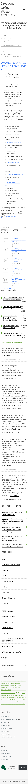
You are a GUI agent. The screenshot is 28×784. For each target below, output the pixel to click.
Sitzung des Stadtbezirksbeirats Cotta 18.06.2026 (18, 250)
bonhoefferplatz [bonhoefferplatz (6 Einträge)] (11, 681)
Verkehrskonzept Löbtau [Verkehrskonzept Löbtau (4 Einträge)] (20, 699)
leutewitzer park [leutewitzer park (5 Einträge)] (11, 693)
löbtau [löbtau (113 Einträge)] (18, 692)
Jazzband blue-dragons (14, 142)
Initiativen (5, 576)
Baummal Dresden (8, 617)
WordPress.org (5, 759)
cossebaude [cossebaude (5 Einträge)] (7, 683)
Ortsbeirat (5, 592)
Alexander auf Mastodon (11, 343)
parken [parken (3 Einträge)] (18, 695)
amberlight (5, 512)
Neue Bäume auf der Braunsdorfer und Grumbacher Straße (10, 318)
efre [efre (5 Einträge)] (19, 683)
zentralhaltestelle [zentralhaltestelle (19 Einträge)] (19, 704)
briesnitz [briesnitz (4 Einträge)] (24, 681)
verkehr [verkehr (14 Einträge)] (12, 699)
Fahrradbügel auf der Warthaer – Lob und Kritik (12, 334)
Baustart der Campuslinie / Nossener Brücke (12, 308)
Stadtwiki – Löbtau (8, 646)
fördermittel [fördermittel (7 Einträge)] (4, 687)
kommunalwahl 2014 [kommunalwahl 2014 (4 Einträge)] (15, 690)
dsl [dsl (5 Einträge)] (15, 683)
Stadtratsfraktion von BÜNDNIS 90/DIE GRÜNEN (13, 640)
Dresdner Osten (7, 622)
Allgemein (5, 559)
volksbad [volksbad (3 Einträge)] (9, 701)
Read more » (6, 355)
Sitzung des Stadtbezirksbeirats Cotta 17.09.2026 (18, 270)
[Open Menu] (24, 9)
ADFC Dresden (7, 611)
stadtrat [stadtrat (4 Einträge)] (2, 699)
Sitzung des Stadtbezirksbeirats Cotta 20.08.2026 (18, 260)
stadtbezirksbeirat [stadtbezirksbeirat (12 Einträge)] (20, 697)
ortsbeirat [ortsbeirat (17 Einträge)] (10, 695)
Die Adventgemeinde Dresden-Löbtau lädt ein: (13, 66)
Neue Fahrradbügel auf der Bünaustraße (11, 327)
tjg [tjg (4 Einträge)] (9, 699)
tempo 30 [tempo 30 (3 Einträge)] (6, 699)
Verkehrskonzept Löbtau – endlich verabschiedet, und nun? (13, 521)
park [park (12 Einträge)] (15, 695)
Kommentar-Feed (6, 756)
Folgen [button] (23, 767)
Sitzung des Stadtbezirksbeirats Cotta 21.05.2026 (18, 240)
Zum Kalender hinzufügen (11, 45)
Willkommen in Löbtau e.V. (11, 652)
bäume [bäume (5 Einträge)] (2, 683)
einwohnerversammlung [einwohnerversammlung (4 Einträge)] (6, 685)
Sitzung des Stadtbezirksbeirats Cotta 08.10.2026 (18, 280)
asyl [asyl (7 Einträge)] (2, 681)
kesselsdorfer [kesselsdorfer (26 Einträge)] (6, 690)
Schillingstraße (7, 54)
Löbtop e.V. (6, 633)
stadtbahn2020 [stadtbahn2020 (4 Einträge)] (12, 697)
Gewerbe (5, 570)
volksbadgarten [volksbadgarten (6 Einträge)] (15, 701)
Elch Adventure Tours (13, 162)
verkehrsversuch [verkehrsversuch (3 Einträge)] (4, 701)
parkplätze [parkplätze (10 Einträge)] (23, 695)
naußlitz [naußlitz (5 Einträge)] (5, 695)
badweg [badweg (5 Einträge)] (5, 681)
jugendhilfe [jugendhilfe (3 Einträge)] (17, 687)
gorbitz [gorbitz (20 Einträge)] (9, 687)
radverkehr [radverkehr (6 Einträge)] (3, 697)
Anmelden (4, 750)
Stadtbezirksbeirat (8, 598)
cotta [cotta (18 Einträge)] (12, 683)
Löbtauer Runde (7, 581)
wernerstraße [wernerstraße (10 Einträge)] (9, 704)
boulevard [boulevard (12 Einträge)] (18, 681)
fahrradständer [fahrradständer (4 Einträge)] (18, 685)
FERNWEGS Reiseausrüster (15, 174)
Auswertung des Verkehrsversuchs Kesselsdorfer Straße (12, 538)
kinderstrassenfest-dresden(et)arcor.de (9, 217)
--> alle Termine (7, 288)
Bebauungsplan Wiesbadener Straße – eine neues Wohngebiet (11, 529)
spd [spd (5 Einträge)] (7, 697)
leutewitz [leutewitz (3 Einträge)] (5, 693)
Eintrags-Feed (5, 753)
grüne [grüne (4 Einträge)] (14, 687)
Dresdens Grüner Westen (7, 7)
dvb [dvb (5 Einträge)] (17, 683)
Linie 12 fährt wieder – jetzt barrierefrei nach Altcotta (12, 299)
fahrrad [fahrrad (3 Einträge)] (12, 685)
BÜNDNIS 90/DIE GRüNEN (11, 565)
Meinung (5, 587)
